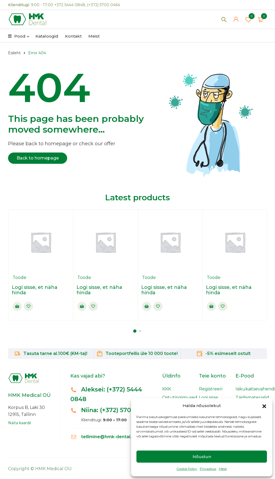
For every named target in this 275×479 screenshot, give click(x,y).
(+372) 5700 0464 (103, 4)
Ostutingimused (179, 397)
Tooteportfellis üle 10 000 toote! (142, 353)
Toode (19, 277)
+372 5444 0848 (69, 4)
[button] (264, 405)
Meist (223, 469)
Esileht (14, 52)
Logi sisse (208, 397)
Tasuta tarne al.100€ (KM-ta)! (55, 353)
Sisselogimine (17, 306)
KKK (166, 388)
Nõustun (202, 456)
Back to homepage (38, 158)
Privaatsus (208, 469)
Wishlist (248, 20)
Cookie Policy (186, 469)
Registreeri (210, 388)
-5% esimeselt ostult (228, 353)
